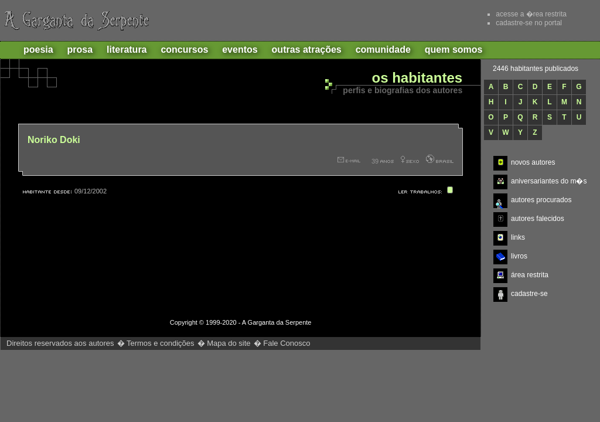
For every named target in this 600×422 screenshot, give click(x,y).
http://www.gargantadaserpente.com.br (416, 355)
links (518, 237)
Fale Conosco (286, 343)
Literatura (126, 50)
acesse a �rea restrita (531, 14)
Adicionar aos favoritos (412, 20)
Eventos (239, 50)
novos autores (533, 162)
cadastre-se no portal (529, 23)
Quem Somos (454, 50)
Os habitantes (416, 78)
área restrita (529, 275)
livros (519, 256)
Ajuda (456, 20)
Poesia (38, 50)
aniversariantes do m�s (549, 181)
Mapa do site (228, 343)
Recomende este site (368, 20)
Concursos (184, 50)
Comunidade (383, 50)
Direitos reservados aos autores (60, 343)
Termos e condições (161, 343)
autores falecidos (537, 219)
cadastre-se (529, 294)
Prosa (80, 50)
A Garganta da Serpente (74, 20)
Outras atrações (307, 50)
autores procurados (541, 200)
